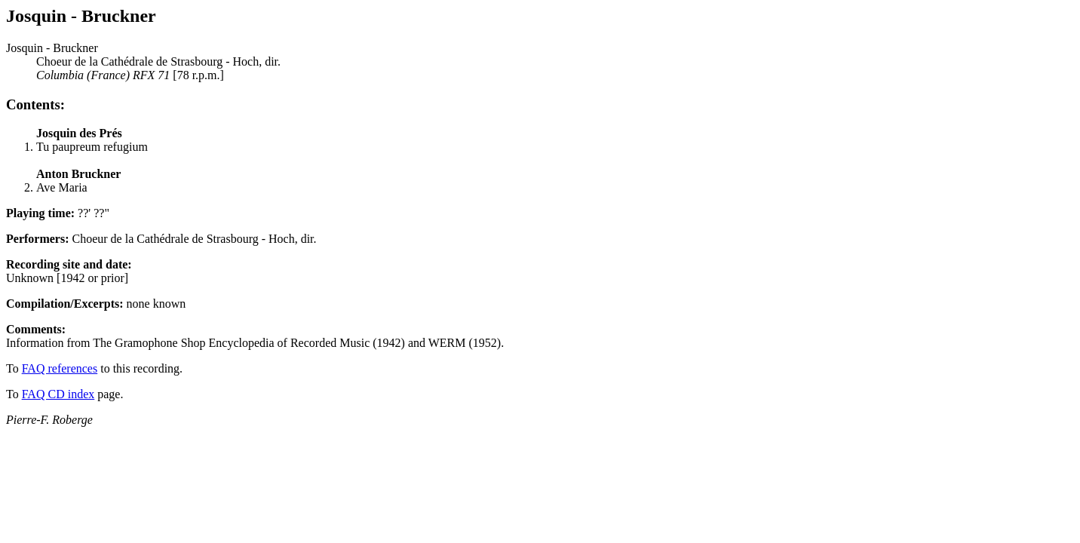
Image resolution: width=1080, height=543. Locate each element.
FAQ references (60, 368)
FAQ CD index (58, 394)
